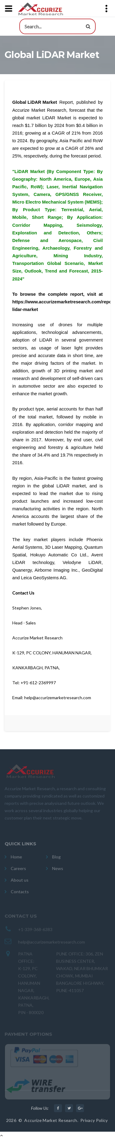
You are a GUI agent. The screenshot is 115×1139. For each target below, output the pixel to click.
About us (20, 883)
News (57, 872)
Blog (56, 860)
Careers (18, 872)
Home (16, 860)
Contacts (20, 895)
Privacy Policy (94, 1122)
